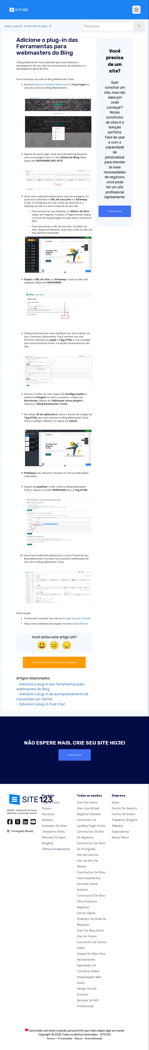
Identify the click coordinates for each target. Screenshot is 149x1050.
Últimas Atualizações (56, 849)
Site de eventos (88, 854)
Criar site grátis (87, 802)
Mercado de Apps (37, 26)
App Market (81, 623)
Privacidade (65, 1038)
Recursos (48, 814)
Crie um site (114, 211)
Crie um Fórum (87, 936)
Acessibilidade (93, 1038)
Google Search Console (77, 618)
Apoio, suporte (13, 26)
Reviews (47, 820)
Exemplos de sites (54, 825)
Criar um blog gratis (90, 930)
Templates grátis (53, 831)
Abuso (78, 1038)
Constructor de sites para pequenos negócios (91, 901)
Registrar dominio (89, 814)
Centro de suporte (124, 808)
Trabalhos (124, 820)
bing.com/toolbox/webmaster (51, 84)
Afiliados (117, 825)
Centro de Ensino (123, 814)
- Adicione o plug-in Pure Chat (40, 704)
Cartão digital (86, 913)
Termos (51, 1038)
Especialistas (120, 831)
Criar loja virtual (88, 808)
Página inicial (50, 802)
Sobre (116, 802)
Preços (46, 808)
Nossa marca (120, 837)
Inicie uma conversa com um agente (54, 662)
